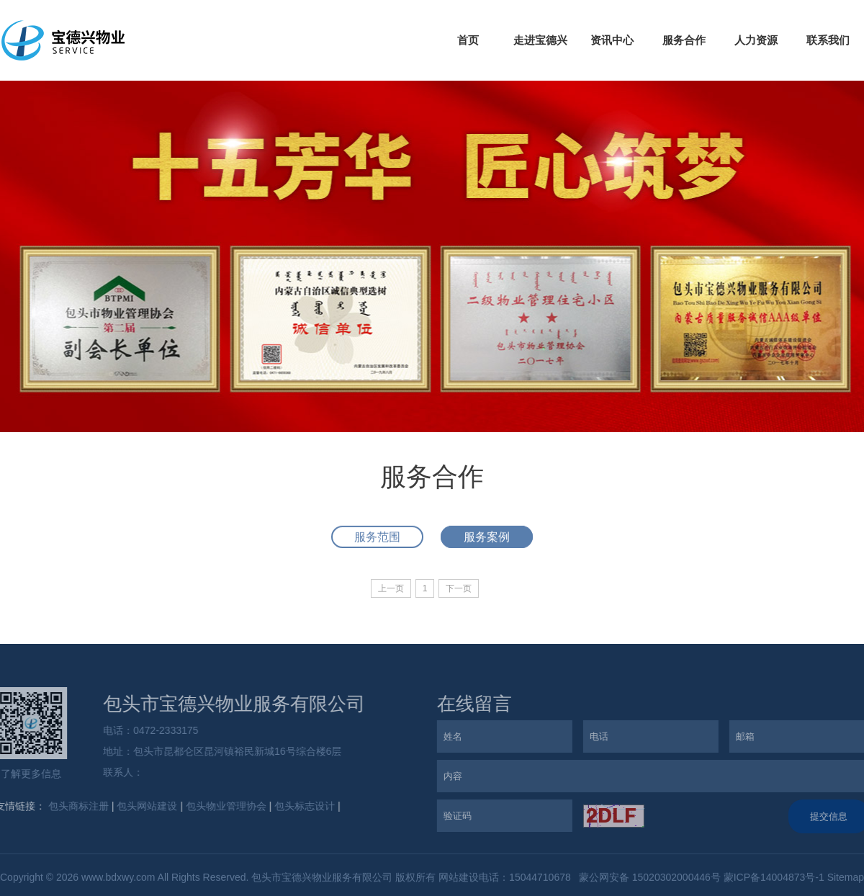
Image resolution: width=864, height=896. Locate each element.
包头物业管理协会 (224, 806)
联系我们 (828, 40)
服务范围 (377, 539)
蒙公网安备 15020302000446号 (648, 878)
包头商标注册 (76, 806)
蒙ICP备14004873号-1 (774, 878)
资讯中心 (612, 40)
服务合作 (684, 40)
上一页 (391, 588)
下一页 (459, 588)
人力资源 (756, 40)
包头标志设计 (302, 806)
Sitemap (845, 878)
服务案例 (487, 539)
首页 (468, 40)
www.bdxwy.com (118, 878)
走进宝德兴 (540, 40)
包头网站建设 (145, 806)
